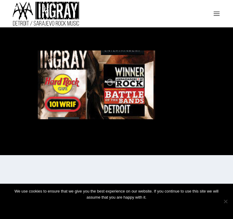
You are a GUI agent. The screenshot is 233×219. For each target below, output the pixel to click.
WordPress (147, 147)
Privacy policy (124, 207)
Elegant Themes (109, 147)
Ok (95, 207)
